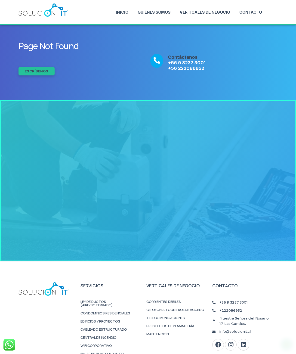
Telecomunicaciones (165, 317)
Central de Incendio (98, 337)
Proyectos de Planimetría (170, 325)
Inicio (122, 12)
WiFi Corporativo (96, 345)
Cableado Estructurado (103, 329)
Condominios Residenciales (105, 313)
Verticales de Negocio (205, 12)
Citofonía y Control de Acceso (175, 309)
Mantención (157, 334)
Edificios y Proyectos (100, 321)
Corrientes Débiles (163, 301)
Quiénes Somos (154, 12)
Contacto (250, 12)
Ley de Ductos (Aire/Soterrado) (96, 303)
